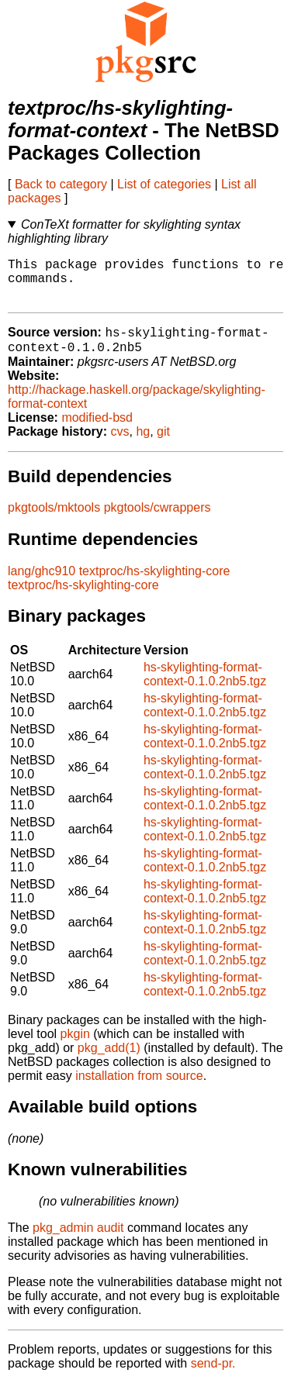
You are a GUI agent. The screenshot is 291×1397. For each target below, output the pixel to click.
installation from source (139, 1089)
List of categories (164, 184)
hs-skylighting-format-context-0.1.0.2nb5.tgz (205, 688)
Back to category (61, 184)
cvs (120, 445)
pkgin (75, 1047)
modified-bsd (97, 431)
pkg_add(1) (109, 1061)
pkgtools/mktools (54, 521)
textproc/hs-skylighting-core (154, 585)
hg (143, 445)
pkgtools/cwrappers (157, 521)
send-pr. (213, 1377)
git (163, 445)
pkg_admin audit (78, 1241)
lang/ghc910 (41, 585)
